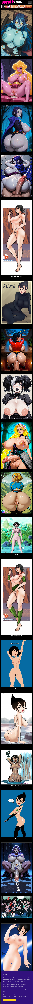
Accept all (9, 1000)
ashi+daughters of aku (16, 276)
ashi (16, 554)
